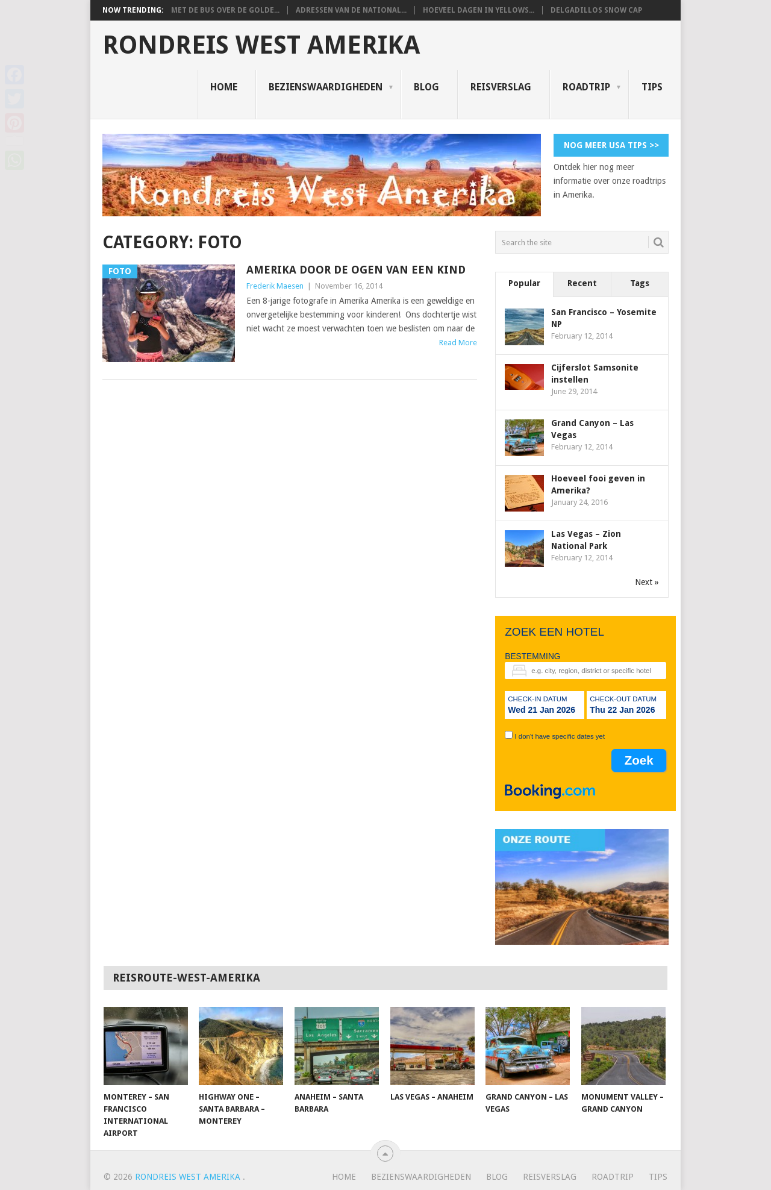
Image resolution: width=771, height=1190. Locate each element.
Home (223, 87)
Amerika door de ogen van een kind (356, 269)
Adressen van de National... (351, 10)
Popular (524, 283)
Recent (582, 283)
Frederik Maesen (275, 285)
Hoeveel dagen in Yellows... (478, 10)
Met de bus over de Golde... (225, 10)
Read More (458, 342)
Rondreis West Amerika (261, 45)
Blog (426, 87)
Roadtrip (586, 87)
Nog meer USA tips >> (611, 145)
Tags (639, 283)
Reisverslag (500, 87)
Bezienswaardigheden (325, 87)
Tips (652, 87)
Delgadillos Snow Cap (596, 10)
